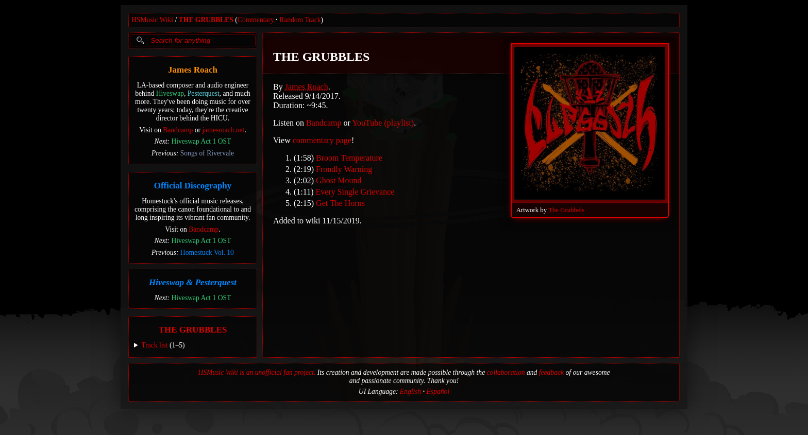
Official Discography (193, 185)
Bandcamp (178, 130)
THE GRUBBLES (206, 20)
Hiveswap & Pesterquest (193, 282)
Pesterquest (204, 93)
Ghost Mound (338, 180)
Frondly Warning (344, 169)
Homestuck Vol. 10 (207, 252)
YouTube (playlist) (383, 122)
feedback (551, 372)
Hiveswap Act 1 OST (201, 141)
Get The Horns (340, 203)
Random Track (300, 20)
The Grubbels (566, 210)
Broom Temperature (349, 157)
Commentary (256, 20)
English (411, 391)
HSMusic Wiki (152, 20)
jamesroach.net (223, 130)
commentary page (322, 140)
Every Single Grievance (355, 191)
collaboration (506, 372)
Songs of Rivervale (207, 153)
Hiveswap (170, 93)
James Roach (192, 70)
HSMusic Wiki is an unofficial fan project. (256, 372)
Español (438, 391)
